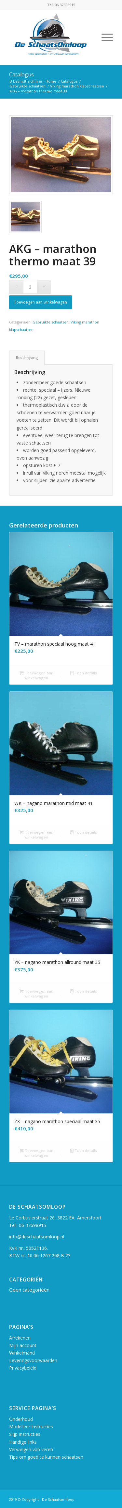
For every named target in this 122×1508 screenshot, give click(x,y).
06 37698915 (32, 1225)
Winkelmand (22, 1353)
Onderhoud (21, 1419)
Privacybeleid (22, 1368)
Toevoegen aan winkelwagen (40, 302)
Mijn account (22, 1345)
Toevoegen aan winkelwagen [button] (36, 675)
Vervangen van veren (31, 1449)
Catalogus (21, 74)
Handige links (23, 1442)
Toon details (83, 673)
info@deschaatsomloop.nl (36, 1236)
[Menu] (104, 37)
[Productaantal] (30, 287)
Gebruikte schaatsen (51, 322)
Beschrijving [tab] (27, 357)
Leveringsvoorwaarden (33, 1360)
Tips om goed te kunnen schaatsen (46, 1457)
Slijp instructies (24, 1434)
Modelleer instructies (31, 1426)
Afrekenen (20, 1338)
